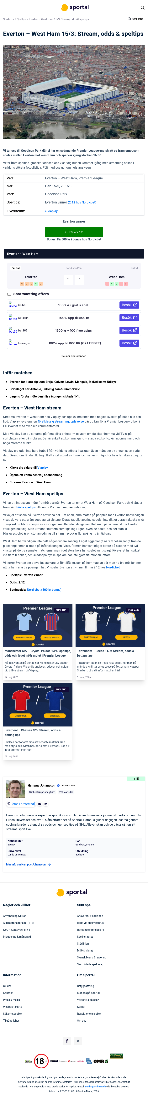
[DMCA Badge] (28, 1061)
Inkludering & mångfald (17, 937)
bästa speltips (26, 507)
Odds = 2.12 (74, 232)
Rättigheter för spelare (90, 930)
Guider (7, 986)
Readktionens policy (89, 1014)
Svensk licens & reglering (91, 958)
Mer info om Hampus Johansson (29, 864)
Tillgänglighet (11, 1021)
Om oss (81, 1021)
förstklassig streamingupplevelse (61, 421)
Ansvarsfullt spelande (90, 916)
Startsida (8, 19)
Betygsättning (85, 986)
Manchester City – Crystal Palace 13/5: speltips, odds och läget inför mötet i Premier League (38, 653)
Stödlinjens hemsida (95, 1086)
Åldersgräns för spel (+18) (18, 923)
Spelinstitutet (85, 937)
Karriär (81, 1007)
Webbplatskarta (12, 1007)
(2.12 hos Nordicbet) (82, 202)
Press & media (11, 1000)
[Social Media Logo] (67, 1041)
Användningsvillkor (14, 916)
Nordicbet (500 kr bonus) (44, 590)
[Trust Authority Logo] (54, 1061)
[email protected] (23, 804)
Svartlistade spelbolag (90, 965)
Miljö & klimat (85, 951)
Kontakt (8, 993)
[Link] (37, 625)
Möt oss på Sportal (88, 993)
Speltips (21, 19)
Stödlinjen (83, 944)
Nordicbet (113, 567)
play (55, 211)
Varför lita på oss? (88, 1000)
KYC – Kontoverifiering (16, 930)
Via (49, 211)
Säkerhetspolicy (12, 1014)
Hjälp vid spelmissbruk (90, 923)
